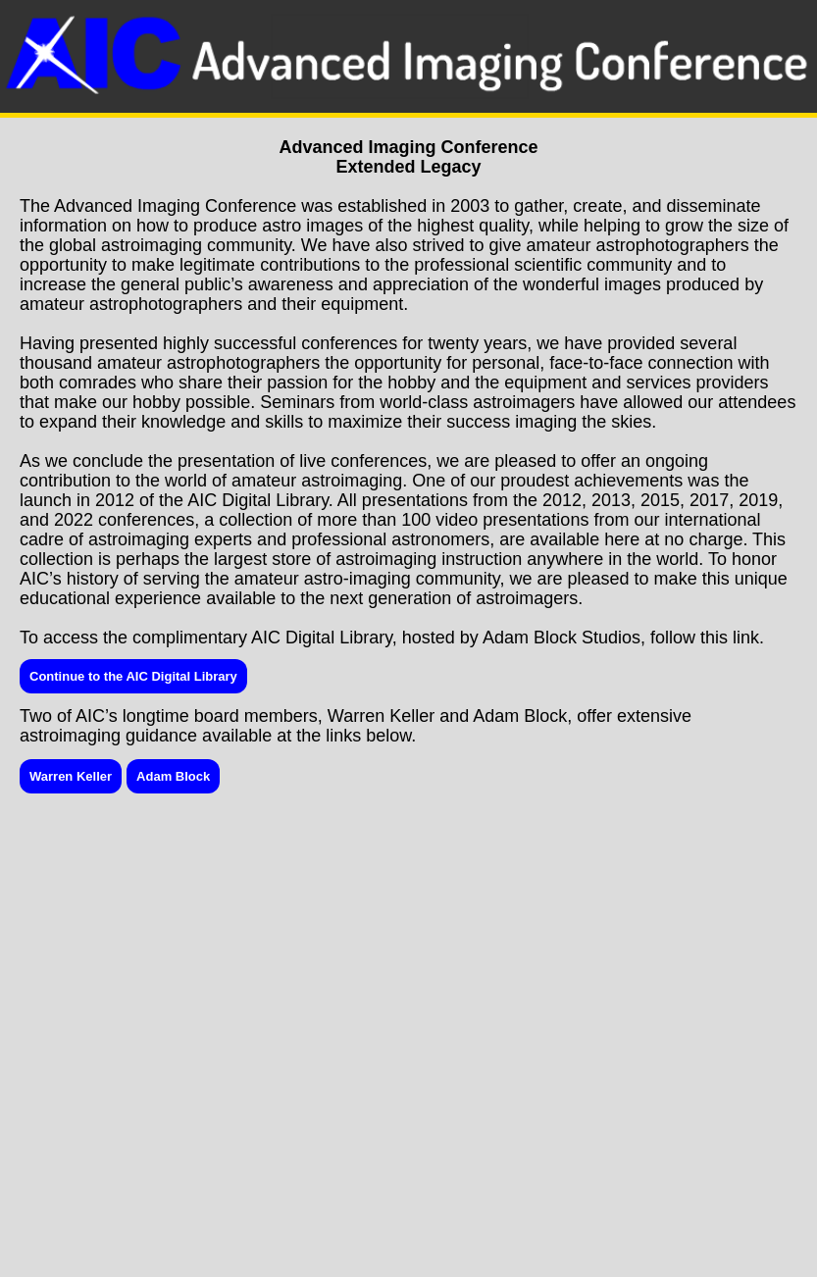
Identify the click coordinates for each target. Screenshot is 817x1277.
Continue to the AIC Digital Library (133, 676)
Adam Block (173, 776)
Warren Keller (70, 776)
